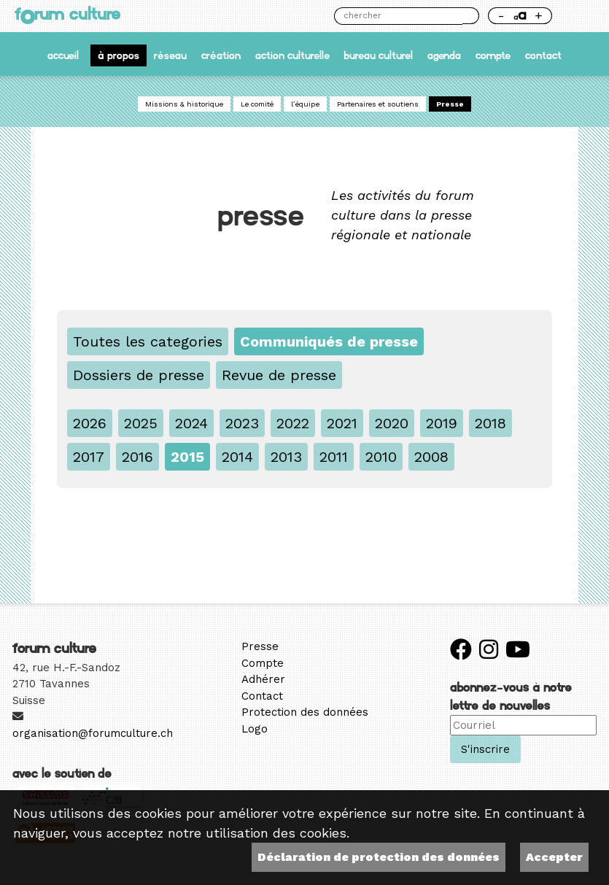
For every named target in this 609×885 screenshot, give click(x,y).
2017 (88, 456)
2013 (286, 456)
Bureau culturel (378, 55)
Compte (493, 55)
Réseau (170, 55)
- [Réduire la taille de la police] (501, 15)
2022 (292, 423)
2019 (441, 423)
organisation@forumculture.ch (92, 733)
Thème (577, 15)
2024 (191, 423)
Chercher (470, 15)
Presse (450, 104)
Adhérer (263, 679)
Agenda (444, 55)
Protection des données (304, 712)
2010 (381, 456)
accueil (63, 55)
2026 (89, 423)
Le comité (257, 104)
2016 (137, 456)
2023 (242, 423)
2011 (333, 456)
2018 (490, 423)
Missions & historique (184, 104)
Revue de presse (279, 375)
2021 (342, 423)
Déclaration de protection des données (378, 857)
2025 (141, 423)
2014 (237, 456)
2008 (431, 456)
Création (221, 55)
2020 (391, 423)
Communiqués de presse (329, 341)
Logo (254, 728)
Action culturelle (292, 55)
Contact (543, 55)
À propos (118, 55)
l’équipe (305, 104)
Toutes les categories (147, 341)
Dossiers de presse (138, 375)
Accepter (554, 857)
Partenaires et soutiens (378, 104)
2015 (187, 456)
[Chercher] (398, 16)
